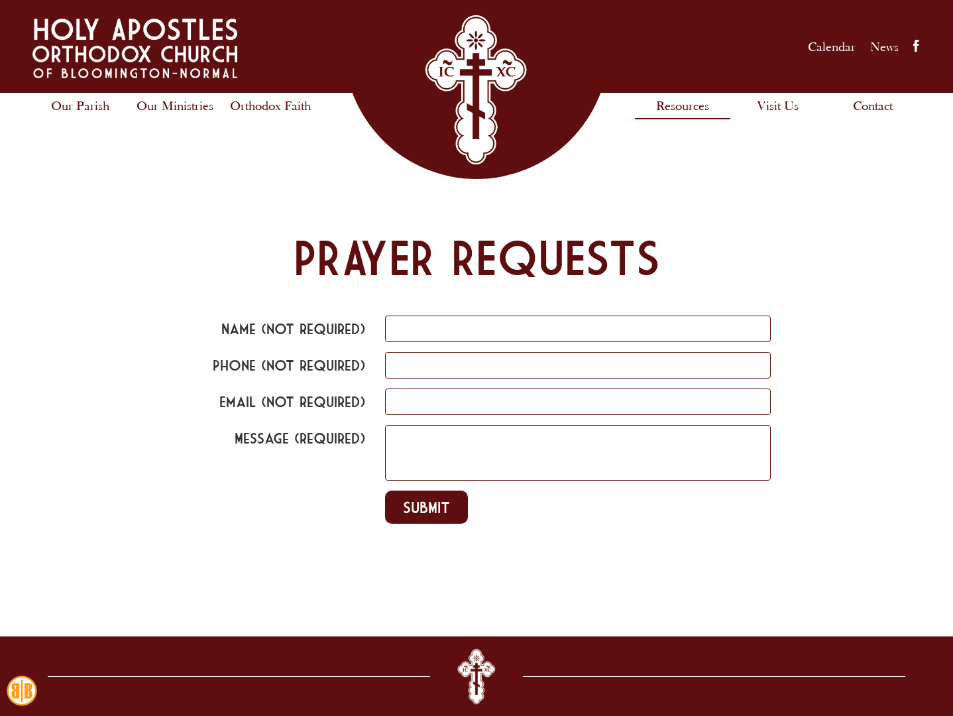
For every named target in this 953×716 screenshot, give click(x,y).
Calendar (832, 46)
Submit (426, 507)
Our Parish (80, 105)
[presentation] (273, 569)
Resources (682, 105)
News (884, 46)
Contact (873, 105)
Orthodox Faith (270, 105)
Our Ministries (175, 105)
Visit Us (778, 105)
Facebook (916, 45)
